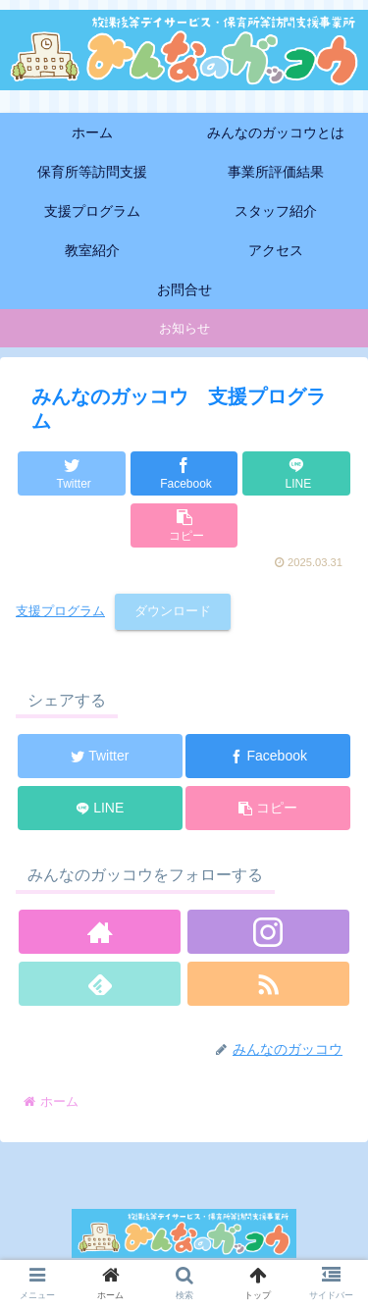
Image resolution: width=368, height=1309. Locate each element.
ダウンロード (172, 610)
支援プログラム (60, 610)
